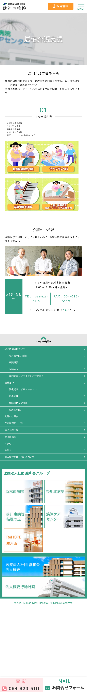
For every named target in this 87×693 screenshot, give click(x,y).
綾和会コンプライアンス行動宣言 (40, 398)
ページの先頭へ (43, 342)
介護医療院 (22, 449)
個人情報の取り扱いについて (30, 520)
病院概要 (21, 377)
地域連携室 (15, 490)
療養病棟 (21, 428)
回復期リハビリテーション (35, 418)
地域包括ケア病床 (28, 439)
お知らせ (14, 510)
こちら (65, 310)
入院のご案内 (17, 459)
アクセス (14, 500)
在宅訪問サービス (21, 469)
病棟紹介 (14, 408)
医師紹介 (21, 387)
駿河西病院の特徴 (28, 367)
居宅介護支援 (17, 480)
